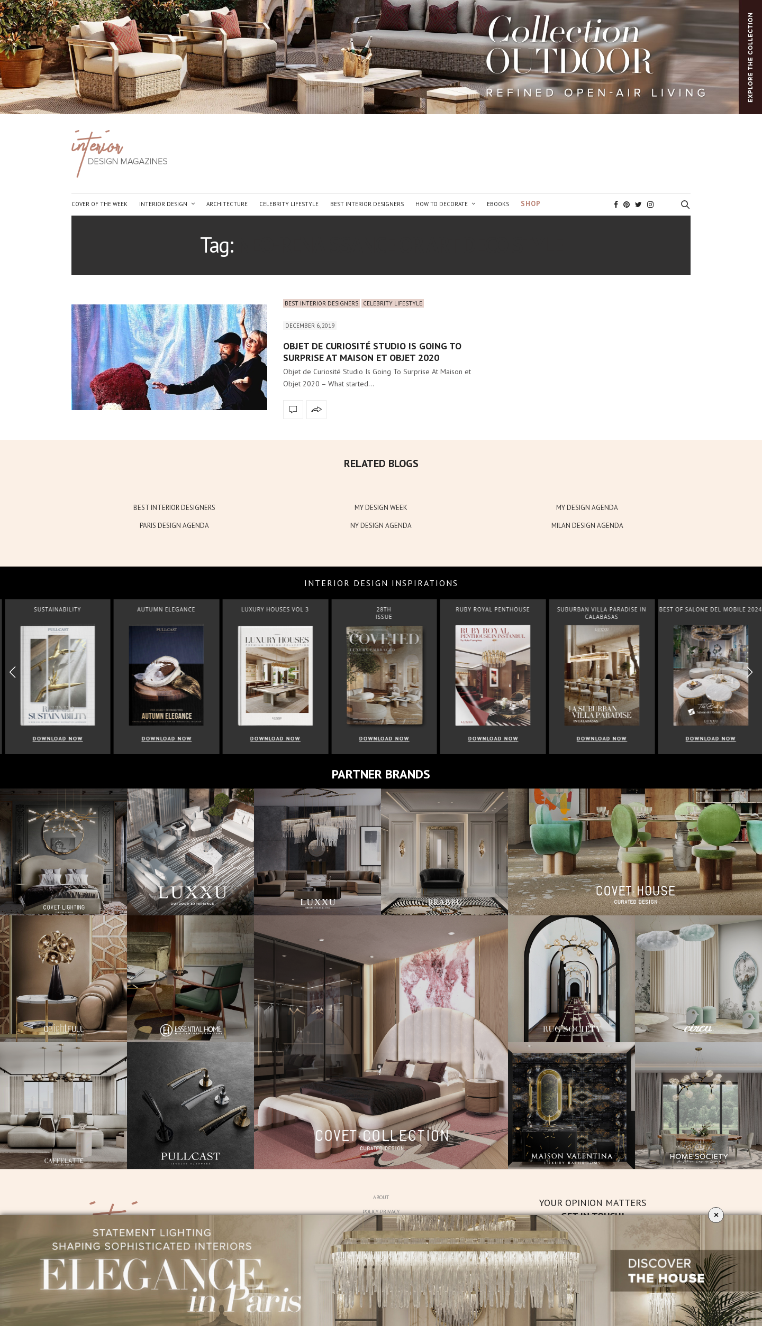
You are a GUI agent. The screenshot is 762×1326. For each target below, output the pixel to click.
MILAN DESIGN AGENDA (587, 525)
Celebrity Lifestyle (289, 204)
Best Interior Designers (367, 204)
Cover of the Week (99, 204)
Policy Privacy (381, 1211)
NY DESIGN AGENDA (381, 525)
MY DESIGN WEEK (381, 507)
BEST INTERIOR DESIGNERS (174, 507)
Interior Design (163, 204)
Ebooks (498, 204)
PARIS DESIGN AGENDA (174, 525)
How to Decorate (441, 204)
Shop (531, 203)
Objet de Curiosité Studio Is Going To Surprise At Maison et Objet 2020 (372, 352)
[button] (749, 672)
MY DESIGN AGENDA (587, 507)
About (381, 1197)
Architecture (227, 204)
